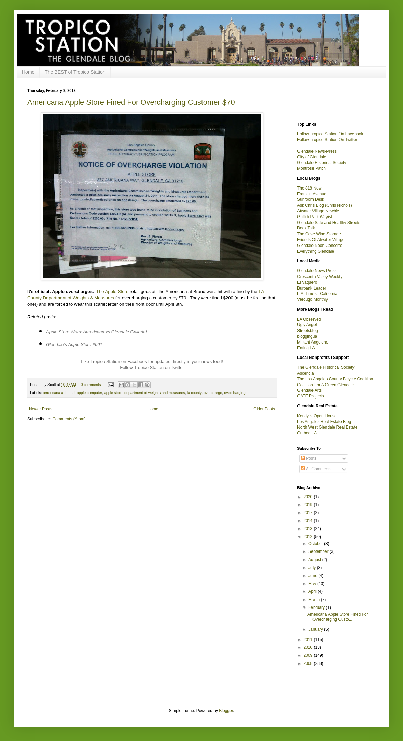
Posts (308, 458)
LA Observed (309, 319)
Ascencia (305, 373)
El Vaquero (307, 282)
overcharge (213, 393)
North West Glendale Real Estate (327, 427)
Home (28, 72)
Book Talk (306, 228)
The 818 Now (309, 188)
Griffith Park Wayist (314, 216)
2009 (309, 655)
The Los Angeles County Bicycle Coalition (335, 379)
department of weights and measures (154, 393)
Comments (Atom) (68, 419)
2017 (309, 512)
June (313, 575)
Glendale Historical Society (321, 162)
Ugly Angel (307, 324)
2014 (309, 520)
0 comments (91, 384)
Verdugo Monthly (312, 299)
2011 (309, 639)
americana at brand (59, 393)
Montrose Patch (311, 168)
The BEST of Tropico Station (75, 72)
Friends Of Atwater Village (321, 239)
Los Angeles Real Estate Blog (324, 421)
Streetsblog (307, 330)
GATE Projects (310, 396)
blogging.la (307, 336)
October (316, 543)
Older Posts (264, 409)
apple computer (89, 393)
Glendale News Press (316, 270)
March (314, 599)
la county (194, 393)
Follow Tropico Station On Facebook (330, 133)
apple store (113, 393)
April (313, 591)
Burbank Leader (311, 288)
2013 (309, 528)
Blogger (226, 710)
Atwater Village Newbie (318, 211)
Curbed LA (307, 433)
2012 (309, 536)
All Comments (316, 468)
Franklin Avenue (311, 194)
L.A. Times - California (317, 293)
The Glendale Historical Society (325, 367)
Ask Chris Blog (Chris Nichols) (324, 205)
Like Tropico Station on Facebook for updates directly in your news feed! (152, 361)
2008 (309, 663)
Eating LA (306, 348)
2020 (309, 496)
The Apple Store (112, 291)
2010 (309, 647)
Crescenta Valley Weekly (319, 276)
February (317, 607)
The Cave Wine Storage (319, 234)
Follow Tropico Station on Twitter (152, 367)
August (315, 559)
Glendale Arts (309, 390)
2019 (309, 504)
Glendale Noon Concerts (319, 245)
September (319, 551)
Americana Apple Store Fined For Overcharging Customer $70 (131, 102)
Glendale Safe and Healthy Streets (328, 222)
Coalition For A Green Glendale (325, 384)
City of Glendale (311, 157)
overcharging (234, 393)
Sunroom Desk (310, 199)
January (316, 629)
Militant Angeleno (312, 342)
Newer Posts (40, 409)
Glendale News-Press (317, 151)
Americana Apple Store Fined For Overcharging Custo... (337, 616)
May (312, 583)
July (312, 567)
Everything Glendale (315, 251)
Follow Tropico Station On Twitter (327, 139)
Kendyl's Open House (317, 416)
